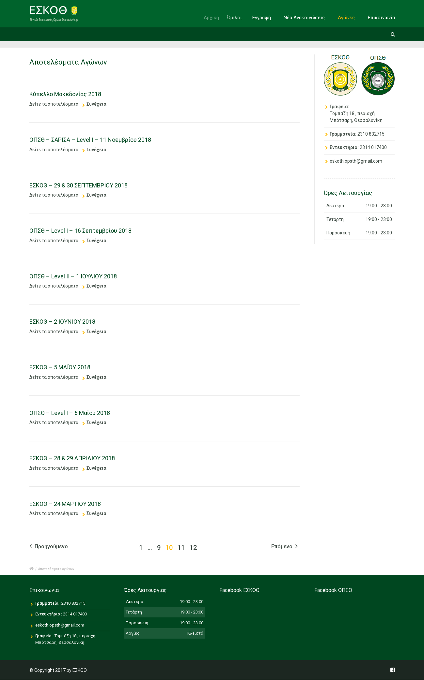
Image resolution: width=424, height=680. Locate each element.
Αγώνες (346, 18)
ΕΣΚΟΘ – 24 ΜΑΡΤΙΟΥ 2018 (65, 503)
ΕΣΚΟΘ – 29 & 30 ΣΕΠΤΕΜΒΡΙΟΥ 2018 (78, 185)
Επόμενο (284, 546)
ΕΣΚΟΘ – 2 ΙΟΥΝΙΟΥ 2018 (62, 321)
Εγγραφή (264, 18)
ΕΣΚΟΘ (79, 670)
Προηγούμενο (48, 546)
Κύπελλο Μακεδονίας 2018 (65, 94)
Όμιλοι (240, 18)
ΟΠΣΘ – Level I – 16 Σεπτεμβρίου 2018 (80, 230)
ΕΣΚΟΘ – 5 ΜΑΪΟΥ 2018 (59, 367)
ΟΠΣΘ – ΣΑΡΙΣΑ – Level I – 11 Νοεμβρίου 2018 (90, 139)
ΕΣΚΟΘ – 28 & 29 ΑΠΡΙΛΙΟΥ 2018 (72, 458)
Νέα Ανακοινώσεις (304, 18)
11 (181, 548)
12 (193, 548)
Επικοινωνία (381, 18)
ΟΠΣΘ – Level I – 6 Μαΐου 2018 (69, 412)
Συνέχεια (96, 104)
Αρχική (216, 18)
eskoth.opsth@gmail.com (356, 161)
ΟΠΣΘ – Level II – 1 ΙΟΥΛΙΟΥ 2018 (73, 276)
